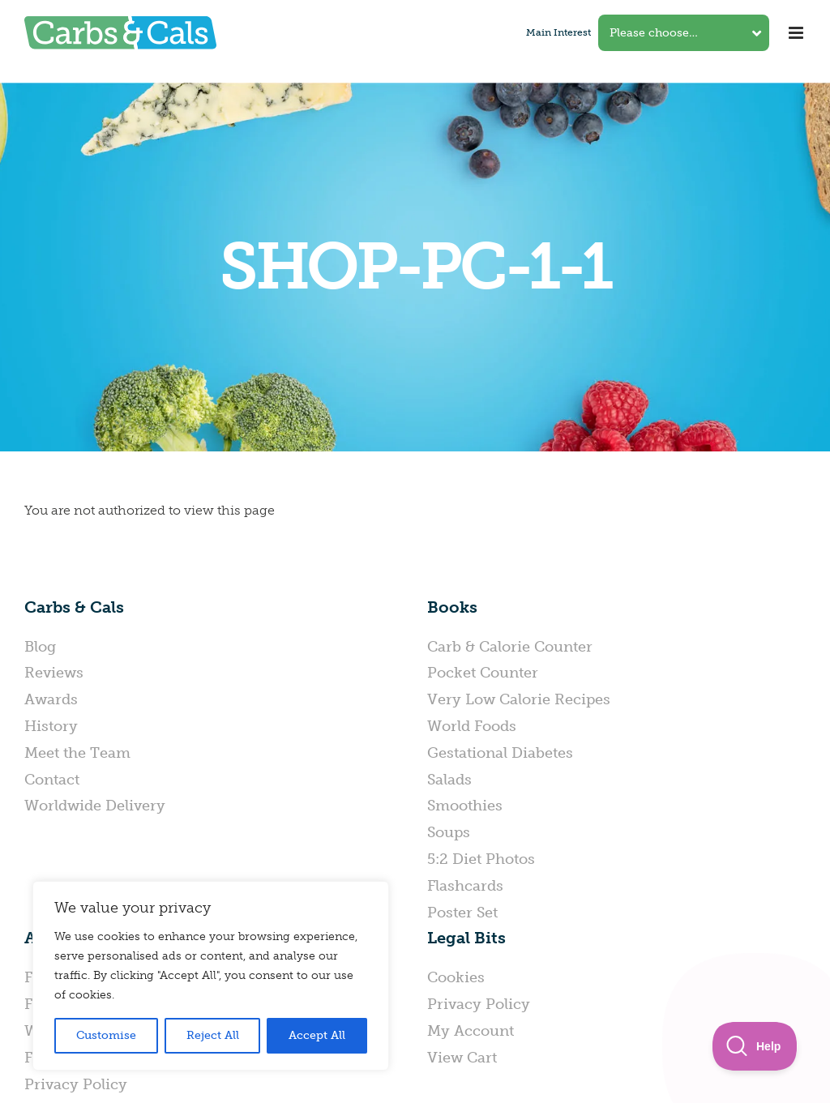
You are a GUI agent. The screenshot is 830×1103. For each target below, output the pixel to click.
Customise (106, 1035)
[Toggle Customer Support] (755, 1046)
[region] (210, 976)
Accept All (317, 1035)
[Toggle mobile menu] (797, 32)
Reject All (212, 1035)
